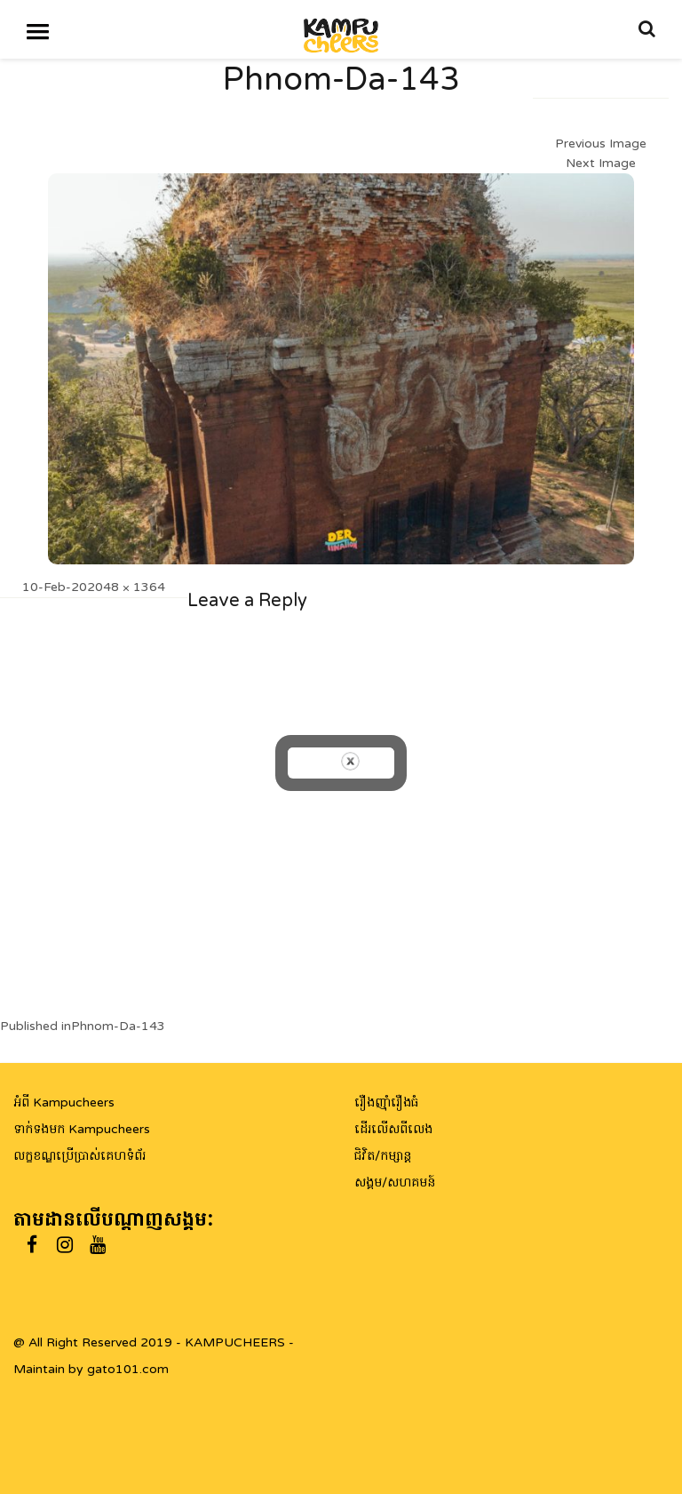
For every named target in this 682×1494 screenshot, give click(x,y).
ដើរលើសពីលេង (393, 1129)
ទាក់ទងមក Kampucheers (81, 1129)
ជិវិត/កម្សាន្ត (382, 1155)
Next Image (601, 163)
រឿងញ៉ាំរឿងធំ (386, 1102)
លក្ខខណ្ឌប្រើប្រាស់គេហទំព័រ (79, 1155)
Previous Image (600, 143)
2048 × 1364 (126, 587)
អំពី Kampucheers (64, 1102)
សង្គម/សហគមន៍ (394, 1182)
